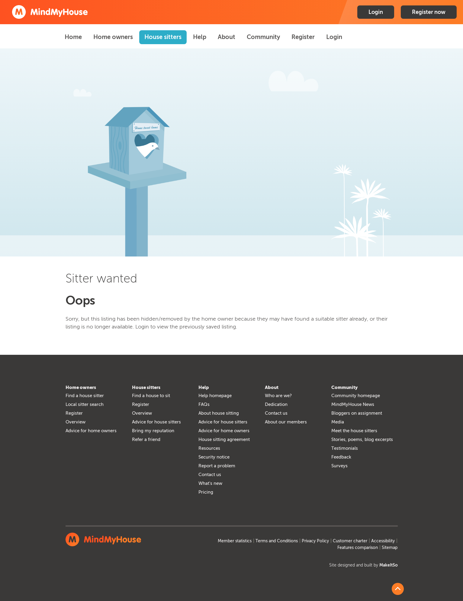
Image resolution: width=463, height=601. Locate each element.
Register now (428, 12)
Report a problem (216, 466)
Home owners (113, 37)
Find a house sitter (85, 395)
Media (337, 422)
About (226, 37)
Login (375, 12)
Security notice (214, 457)
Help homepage (215, 395)
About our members (286, 422)
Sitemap (389, 547)
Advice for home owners (91, 430)
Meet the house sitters (354, 430)
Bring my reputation (153, 430)
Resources (209, 448)
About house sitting (218, 413)
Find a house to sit (151, 395)
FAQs (204, 404)
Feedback (341, 457)
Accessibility (383, 541)
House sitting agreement (224, 439)
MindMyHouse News (352, 404)
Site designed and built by (363, 565)
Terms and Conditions (277, 541)
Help (199, 37)
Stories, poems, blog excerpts (362, 439)
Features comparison (357, 547)
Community (263, 37)
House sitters (163, 37)
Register (303, 37)
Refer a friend (146, 439)
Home (73, 37)
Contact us (209, 474)
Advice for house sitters (156, 422)
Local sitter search (85, 404)
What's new (210, 483)
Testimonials (344, 448)
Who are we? (278, 395)
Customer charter (350, 541)
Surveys (339, 466)
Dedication (276, 404)
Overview (75, 422)
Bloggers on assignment (356, 413)
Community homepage (355, 395)
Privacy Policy (315, 541)
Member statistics (235, 541)
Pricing (205, 492)
